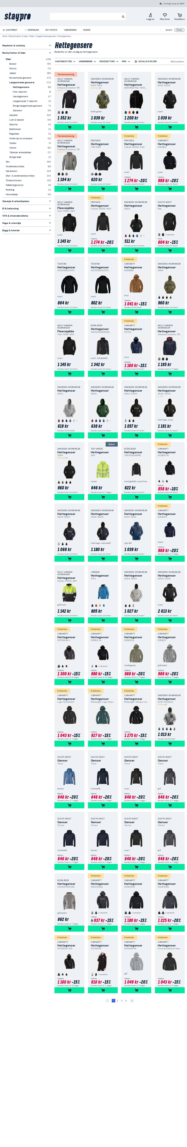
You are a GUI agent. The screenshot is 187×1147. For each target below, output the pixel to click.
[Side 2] (132, 1000)
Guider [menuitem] (86, 30)
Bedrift (169, 30)
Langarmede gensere (46, 36)
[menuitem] (9, 30)
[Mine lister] (165, 16)
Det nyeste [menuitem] (51, 30)
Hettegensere (64, 36)
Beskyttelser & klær (18, 36)
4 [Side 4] (126, 1000)
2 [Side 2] (117, 1000)
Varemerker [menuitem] (70, 30)
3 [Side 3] (121, 1000)
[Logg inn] (150, 16)
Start (4, 36)
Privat (179, 30)
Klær (32, 36)
